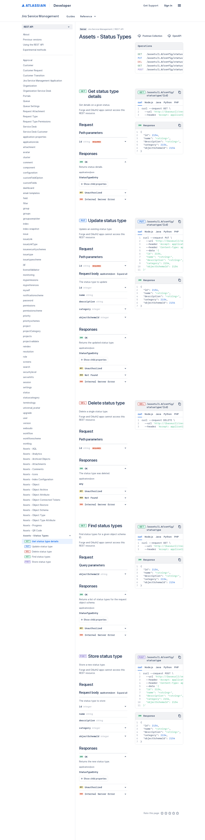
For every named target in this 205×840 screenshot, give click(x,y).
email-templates (31, 193)
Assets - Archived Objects (36, 459)
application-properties (34, 137)
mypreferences (31, 285)
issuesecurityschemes (34, 249)
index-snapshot (31, 229)
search (26, 367)
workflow (28, 433)
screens (27, 362)
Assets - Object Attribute (36, 494)
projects (27, 336)
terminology (29, 402)
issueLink (27, 239)
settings (27, 387)
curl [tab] (140, 103)
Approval (27, 60)
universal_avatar (31, 408)
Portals (27, 96)
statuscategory (31, 397)
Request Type (30, 116)
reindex (27, 346)
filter (25, 203)
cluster (26, 157)
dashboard (28, 188)
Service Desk (30, 126)
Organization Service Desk (37, 91)
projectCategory (32, 331)
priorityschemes (31, 321)
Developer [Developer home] (62, 5)
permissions (29, 305)
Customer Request (33, 70)
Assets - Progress (32, 525)
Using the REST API (33, 44)
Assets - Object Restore (35, 505)
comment (28, 162)
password (28, 300)
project (27, 326)
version (27, 423)
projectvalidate (31, 341)
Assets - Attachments (34, 464)
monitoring (28, 275)
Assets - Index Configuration (38, 479)
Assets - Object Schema (35, 510)
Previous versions (32, 39)
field (25, 198)
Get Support (150, 5)
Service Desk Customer (35, 132)
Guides (70, 16)
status (26, 392)
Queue (26, 101)
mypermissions (30, 280)
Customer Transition (34, 75)
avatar (26, 152)
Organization (30, 86)
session (27, 382)
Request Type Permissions (37, 121)
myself (26, 290)
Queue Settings (31, 106)
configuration (30, 172)
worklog (27, 443)
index (26, 224)
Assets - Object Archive (35, 489)
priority (27, 316)
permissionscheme (32, 310)
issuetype (28, 254)
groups (26, 213)
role (25, 356)
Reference (88, 16)
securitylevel (29, 372)
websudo (28, 428)
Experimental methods (34, 50)
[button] (179, 5)
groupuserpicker (31, 218)
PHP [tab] (176, 102)
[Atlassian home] (34, 5)
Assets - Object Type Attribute (39, 520)
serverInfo (28, 377)
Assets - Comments (33, 469)
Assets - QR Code (32, 530)
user (25, 418)
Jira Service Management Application (42, 80)
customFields (30, 183)
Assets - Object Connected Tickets (41, 500)
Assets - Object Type (34, 515)
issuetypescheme (32, 259)
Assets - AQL (30, 448)
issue (25, 234)
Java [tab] (158, 102)
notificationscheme (33, 295)
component (29, 167)
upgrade (27, 413)
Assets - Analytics (32, 454)
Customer (28, 65)
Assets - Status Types (36, 535)
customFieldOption (33, 178)
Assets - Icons (30, 474)
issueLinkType (30, 244)
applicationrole (31, 142)
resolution (28, 351)
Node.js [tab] (149, 102)
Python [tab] (168, 102)
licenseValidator (31, 270)
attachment (29, 147)
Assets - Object (31, 484)
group (26, 208)
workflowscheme (32, 438)
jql (24, 264)
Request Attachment (34, 111)
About (26, 34)
